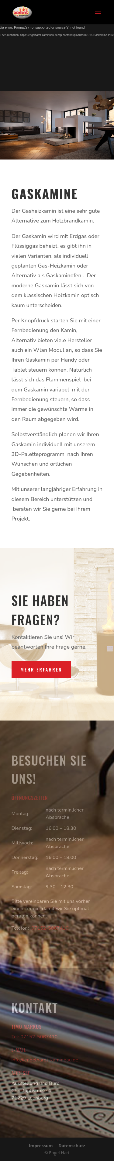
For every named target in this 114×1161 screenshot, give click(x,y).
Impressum (41, 1146)
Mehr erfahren (41, 669)
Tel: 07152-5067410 (35, 1036)
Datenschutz (71, 1146)
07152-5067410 (49, 928)
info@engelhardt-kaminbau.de (45, 1060)
